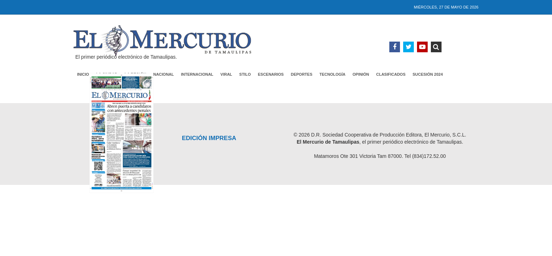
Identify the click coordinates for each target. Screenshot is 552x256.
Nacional (163, 74)
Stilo (245, 74)
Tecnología (332, 74)
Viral (226, 74)
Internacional (197, 74)
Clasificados (391, 74)
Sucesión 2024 (428, 74)
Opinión (361, 74)
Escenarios (271, 74)
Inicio (83, 74)
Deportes (302, 74)
